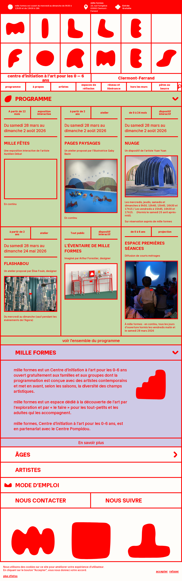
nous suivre (118, 500)
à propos (38, 86)
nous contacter (35, 500)
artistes (63, 86)
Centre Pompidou (153, 4)
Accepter (162, 571)
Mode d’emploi (31, 485)
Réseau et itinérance (113, 86)
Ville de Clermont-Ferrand (153, 9)
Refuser (174, 571)
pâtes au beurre (164, 86)
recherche (179, 87)
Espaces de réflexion (88, 86)
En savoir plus (91, 442)
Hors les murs (138, 86)
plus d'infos (10, 576)
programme (13, 86)
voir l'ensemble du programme (91, 340)
